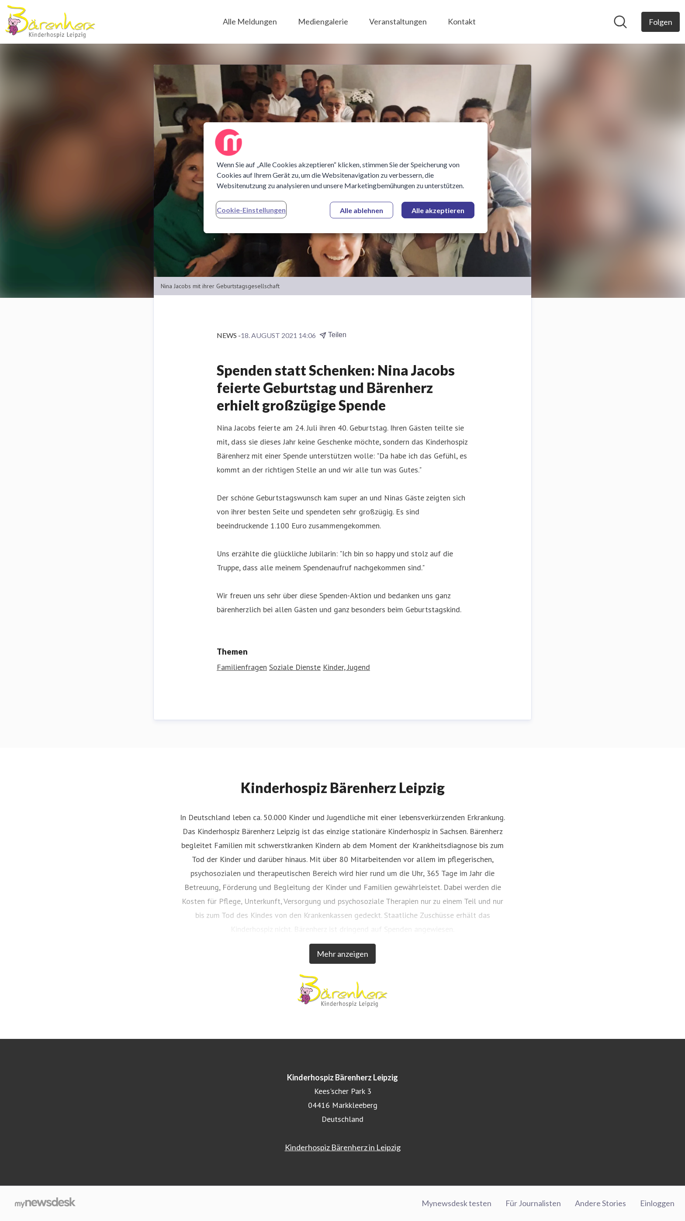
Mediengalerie (323, 21)
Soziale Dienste (295, 667)
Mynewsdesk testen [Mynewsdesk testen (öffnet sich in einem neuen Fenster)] (456, 1203)
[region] (346, 177)
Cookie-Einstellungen (251, 210)
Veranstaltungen (398, 21)
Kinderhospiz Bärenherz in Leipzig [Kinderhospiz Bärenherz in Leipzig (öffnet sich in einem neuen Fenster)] (343, 1147)
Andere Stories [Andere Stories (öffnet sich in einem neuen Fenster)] (600, 1203)
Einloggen (657, 1203)
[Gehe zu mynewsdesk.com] (45, 1204)
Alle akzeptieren (438, 210)
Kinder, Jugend (346, 667)
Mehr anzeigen (342, 954)
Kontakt (462, 21)
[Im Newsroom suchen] (620, 22)
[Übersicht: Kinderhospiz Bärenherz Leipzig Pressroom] (50, 21)
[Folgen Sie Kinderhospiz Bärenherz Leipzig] (660, 22)
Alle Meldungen (250, 21)
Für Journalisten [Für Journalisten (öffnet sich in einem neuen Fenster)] (533, 1203)
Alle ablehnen (361, 210)
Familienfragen (242, 667)
